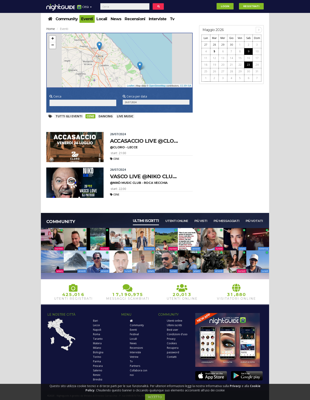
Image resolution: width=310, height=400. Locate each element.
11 (205, 58)
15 (240, 58)
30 (231, 45)
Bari (95, 320)
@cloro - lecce (124, 147)
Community (67, 19)
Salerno (97, 370)
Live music (125, 116)
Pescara (98, 366)
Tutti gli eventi (69, 116)
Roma (96, 334)
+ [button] (52, 39)
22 (240, 65)
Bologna (98, 352)
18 (205, 65)
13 (222, 58)
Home (50, 29)
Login (225, 6)
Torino (97, 357)
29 (222, 45)
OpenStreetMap (157, 85)
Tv (172, 19)
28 (214, 45)
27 (205, 45)
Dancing (106, 116)
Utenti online (176, 221)
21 (231, 65)
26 (214, 71)
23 (248, 65)
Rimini (96, 375)
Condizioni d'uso (177, 334)
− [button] (52, 45)
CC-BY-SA (185, 85)
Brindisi (97, 379)
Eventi (87, 19)
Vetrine (134, 357)
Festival (134, 334)
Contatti (172, 357)
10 (257, 51)
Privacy (171, 339)
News (116, 19)
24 (257, 65)
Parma (97, 361)
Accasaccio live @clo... (144, 141)
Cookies (172, 343)
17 (257, 58)
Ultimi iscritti (146, 221)
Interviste (157, 19)
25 (205, 71)
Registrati (251, 6)
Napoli (97, 330)
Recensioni (135, 19)
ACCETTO (155, 397)
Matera (97, 343)
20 (222, 65)
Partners (135, 366)
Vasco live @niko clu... (143, 176)
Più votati (254, 221)
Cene (90, 116)
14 (231, 58)
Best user (172, 330)
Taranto (98, 339)
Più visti (200, 221)
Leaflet (130, 85)
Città (84, 8)
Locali (101, 19)
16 (248, 58)
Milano (97, 348)
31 (257, 71)
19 (214, 65)
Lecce (96, 325)
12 (214, 58)
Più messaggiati (226, 221)
